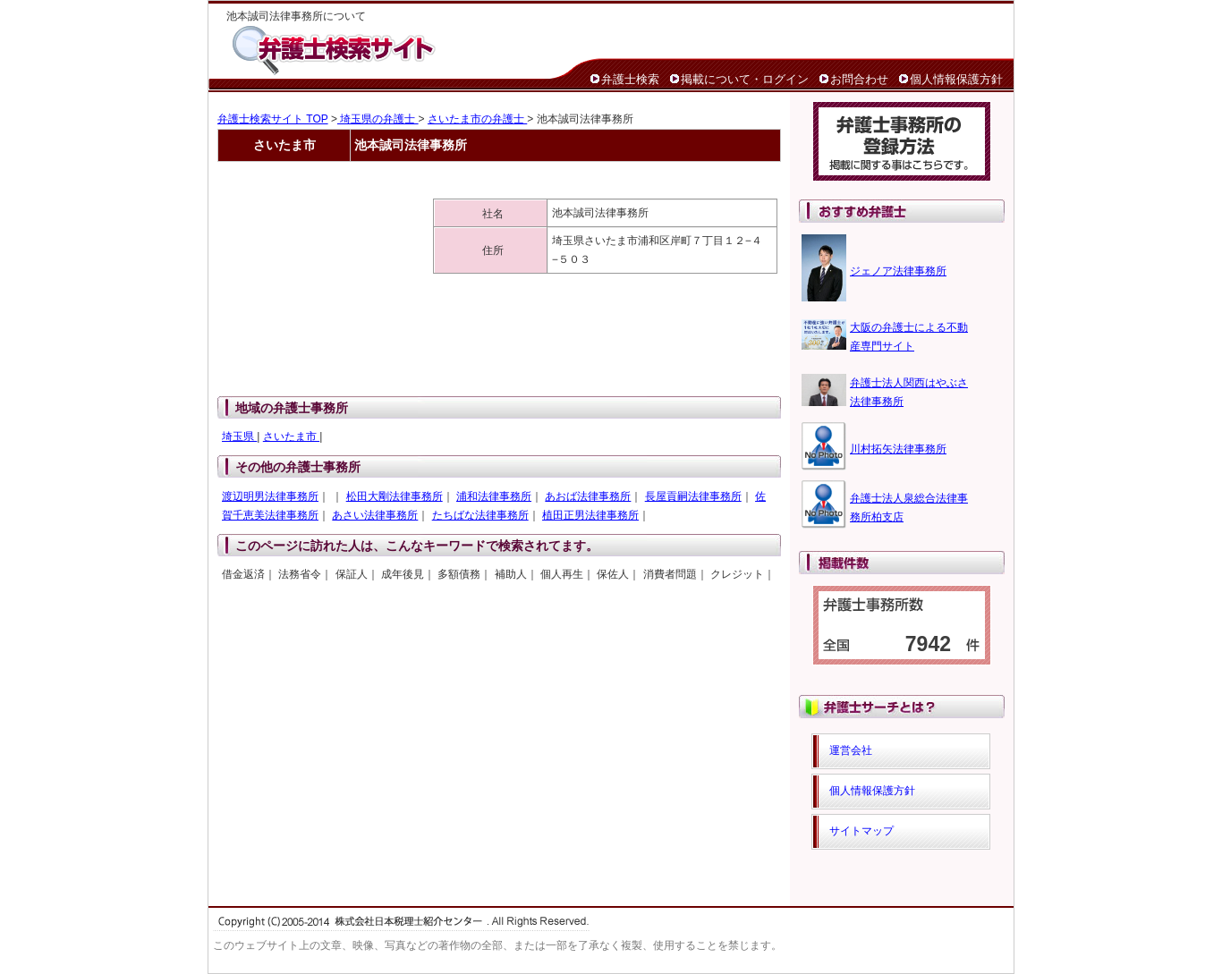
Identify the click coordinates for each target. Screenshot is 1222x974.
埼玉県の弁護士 (378, 119)
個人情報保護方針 (956, 79)
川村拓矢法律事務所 (898, 449)
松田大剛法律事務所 (394, 496)
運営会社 (850, 750)
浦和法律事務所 (493, 496)
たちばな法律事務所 (480, 515)
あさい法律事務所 (375, 515)
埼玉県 (239, 436)
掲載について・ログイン (745, 79)
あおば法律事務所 (588, 496)
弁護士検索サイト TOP (272, 119)
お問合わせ (859, 79)
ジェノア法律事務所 (898, 271)
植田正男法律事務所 (590, 515)
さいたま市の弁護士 (477, 119)
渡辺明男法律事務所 (270, 496)
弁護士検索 (630, 79)
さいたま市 (291, 436)
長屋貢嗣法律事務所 (693, 496)
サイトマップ (861, 831)
